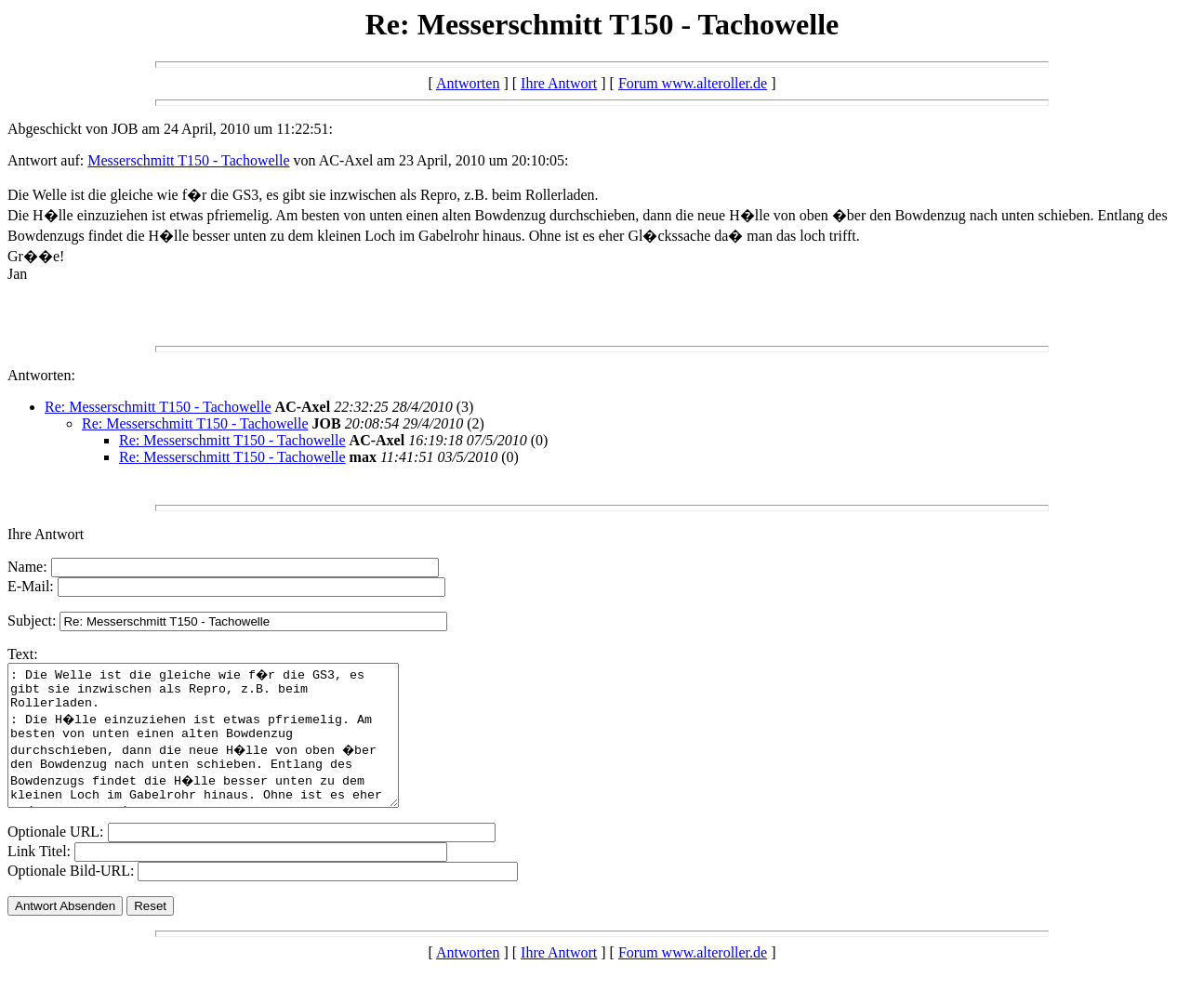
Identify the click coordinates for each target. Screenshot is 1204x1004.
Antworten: (41, 375)
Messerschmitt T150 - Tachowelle (188, 160)
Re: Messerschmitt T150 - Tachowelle (158, 407)
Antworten (467, 83)
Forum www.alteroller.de (692, 83)
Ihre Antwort (559, 83)
